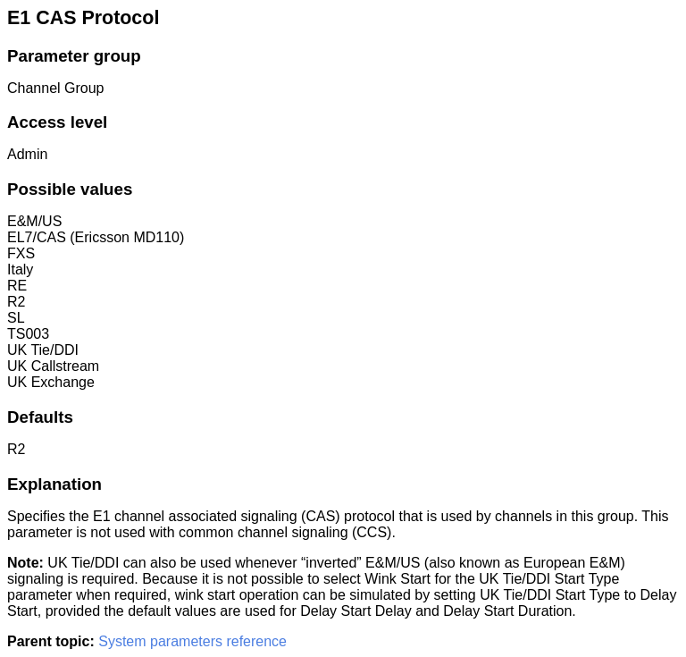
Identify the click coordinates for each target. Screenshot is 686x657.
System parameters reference (192, 641)
